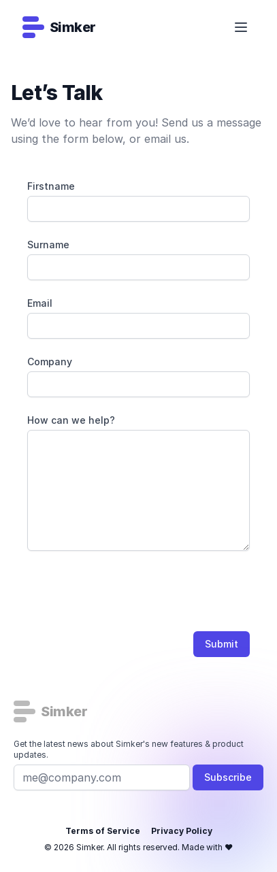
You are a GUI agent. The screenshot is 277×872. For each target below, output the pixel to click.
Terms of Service (102, 831)
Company (49, 361)
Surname (48, 244)
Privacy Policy (181, 831)
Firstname (51, 186)
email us (165, 139)
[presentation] (130, 593)
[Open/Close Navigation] (241, 27)
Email (39, 303)
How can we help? (71, 420)
